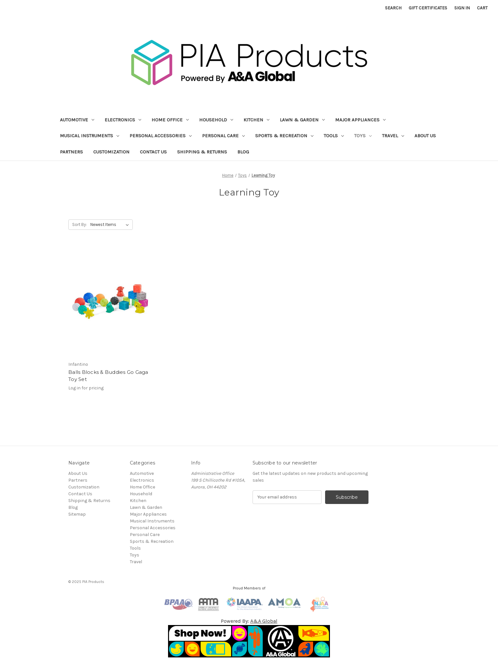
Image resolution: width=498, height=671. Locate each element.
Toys (363, 136)
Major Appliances (360, 120)
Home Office (170, 120)
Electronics (123, 120)
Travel (393, 136)
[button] (249, 641)
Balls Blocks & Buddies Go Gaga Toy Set (108, 376)
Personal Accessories (161, 136)
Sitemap (77, 514)
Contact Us (153, 152)
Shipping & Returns (202, 152)
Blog (243, 152)
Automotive (77, 120)
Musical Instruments (89, 136)
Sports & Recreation (284, 136)
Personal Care (223, 136)
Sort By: (79, 224)
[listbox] (110, 224)
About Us (425, 136)
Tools (334, 136)
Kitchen (256, 120)
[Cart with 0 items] (482, 8)
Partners (71, 152)
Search (393, 8)
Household (216, 120)
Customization (111, 152)
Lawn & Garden (302, 120)
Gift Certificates (428, 8)
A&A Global (263, 621)
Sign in (462, 8)
